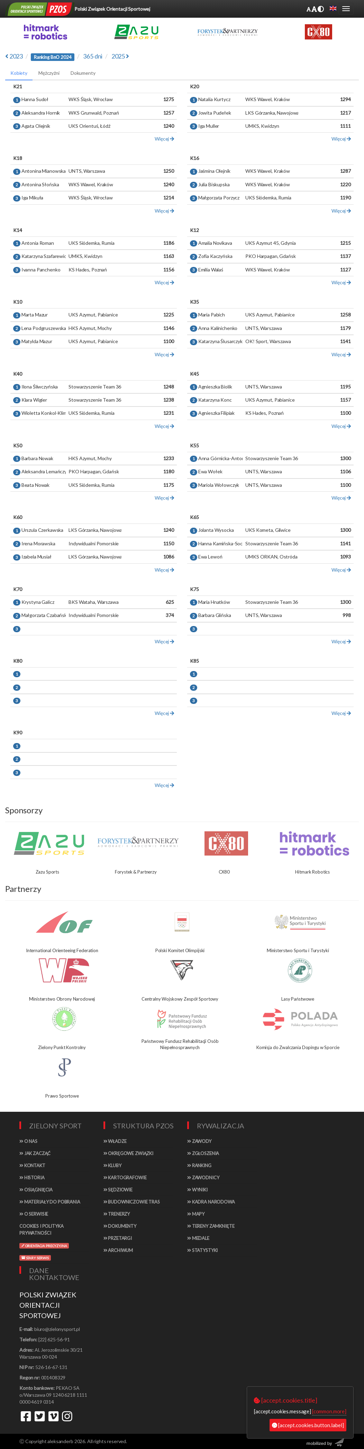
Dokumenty (119, 1226)
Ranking (199, 1165)
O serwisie (33, 1214)
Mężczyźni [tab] (49, 73)
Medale (198, 1238)
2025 (120, 56)
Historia (32, 1177)
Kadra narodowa (211, 1202)
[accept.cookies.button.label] (308, 1425)
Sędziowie (118, 1189)
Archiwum (118, 1250)
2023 (14, 56)
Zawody (199, 1141)
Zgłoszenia (203, 1153)
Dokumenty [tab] (83, 73)
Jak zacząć (35, 1153)
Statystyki (202, 1250)
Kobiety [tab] (18, 73)
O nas (28, 1141)
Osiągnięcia (36, 1189)
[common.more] (329, 1411)
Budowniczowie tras (131, 1202)
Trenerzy (116, 1214)
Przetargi (117, 1238)
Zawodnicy (203, 1177)
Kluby (112, 1165)
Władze (115, 1141)
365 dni (92, 56)
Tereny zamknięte (211, 1226)
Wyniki (197, 1189)
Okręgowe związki (128, 1153)
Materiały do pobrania (49, 1202)
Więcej (164, 139)
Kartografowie (125, 1177)
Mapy (195, 1214)
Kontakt (32, 1165)
